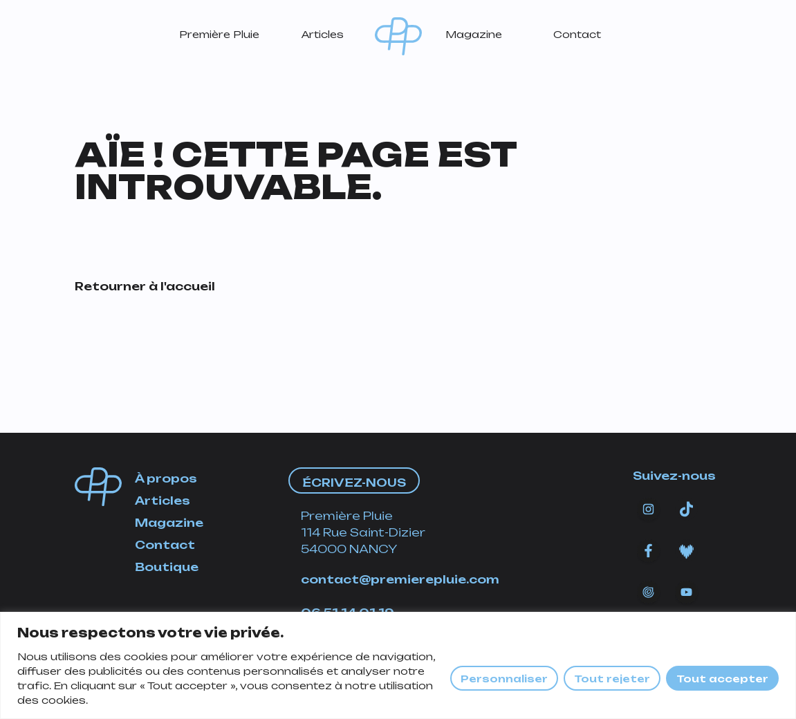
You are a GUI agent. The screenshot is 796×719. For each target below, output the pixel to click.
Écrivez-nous (354, 482)
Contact (577, 34)
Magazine (473, 34)
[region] (398, 665)
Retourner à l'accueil (145, 286)
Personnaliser (504, 678)
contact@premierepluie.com (400, 579)
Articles (323, 34)
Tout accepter (722, 678)
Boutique (166, 567)
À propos (166, 478)
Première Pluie (219, 34)
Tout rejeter (612, 678)
